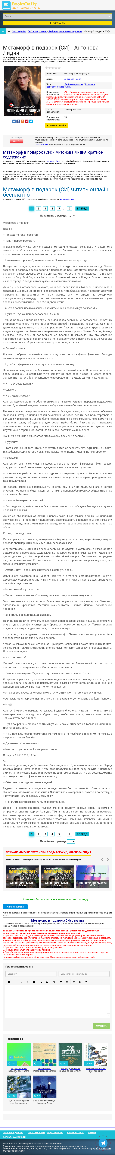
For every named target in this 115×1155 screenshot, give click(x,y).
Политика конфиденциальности (45, 1133)
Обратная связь (75, 1133)
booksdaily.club (22, 5)
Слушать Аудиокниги (14, 1137)
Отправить (101, 1026)
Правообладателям (13, 1133)
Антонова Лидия (72, 79)
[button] (9, 982)
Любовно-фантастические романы (70, 85)
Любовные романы (73, 84)
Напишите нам (41, 144)
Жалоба (16, 141)
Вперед (82, 208)
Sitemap (92, 1133)
